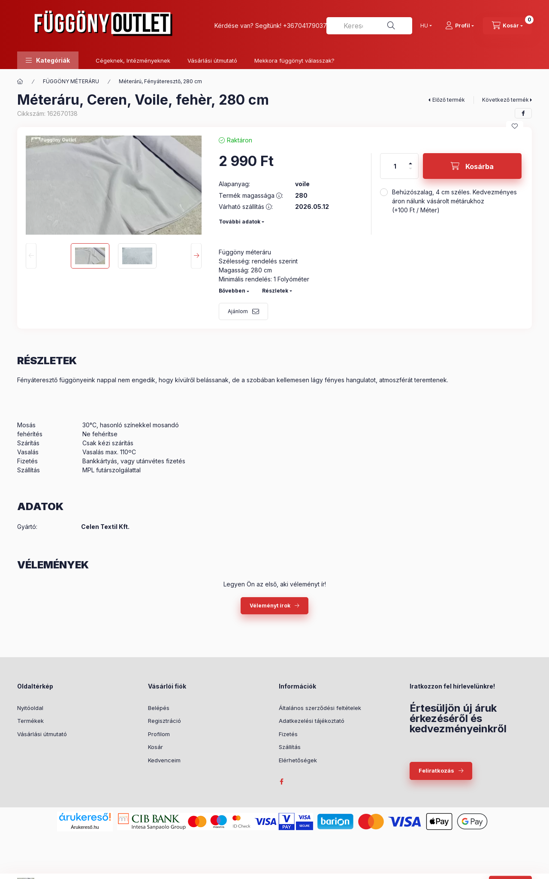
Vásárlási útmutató (212, 60)
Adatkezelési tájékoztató (311, 720)
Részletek (275, 290)
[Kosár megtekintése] (507, 25)
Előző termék (448, 100)
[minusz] (410, 172)
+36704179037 (305, 25)
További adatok (239, 221)
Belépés (158, 707)
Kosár (155, 746)
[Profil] (459, 25)
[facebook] (523, 113)
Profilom (159, 734)
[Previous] (31, 256)
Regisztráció (164, 720)
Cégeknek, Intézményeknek (133, 60)
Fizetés (288, 734)
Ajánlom (238, 311)
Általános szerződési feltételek (320, 707)
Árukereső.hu (85, 827)
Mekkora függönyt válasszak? (294, 60)
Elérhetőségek (298, 760)
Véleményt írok (270, 605)
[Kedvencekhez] (514, 126)
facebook (281, 781)
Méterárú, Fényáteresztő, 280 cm (160, 81)
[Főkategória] (20, 81)
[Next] (196, 256)
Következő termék (505, 100)
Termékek (30, 720)
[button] (47, 60)
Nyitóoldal (30, 707)
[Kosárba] (472, 166)
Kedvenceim (164, 760)
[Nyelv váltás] (424, 25)
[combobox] (369, 25)
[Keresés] (391, 26)
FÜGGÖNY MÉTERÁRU (71, 81)
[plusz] (410, 160)
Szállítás (290, 746)
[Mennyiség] (395, 166)
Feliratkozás (436, 770)
